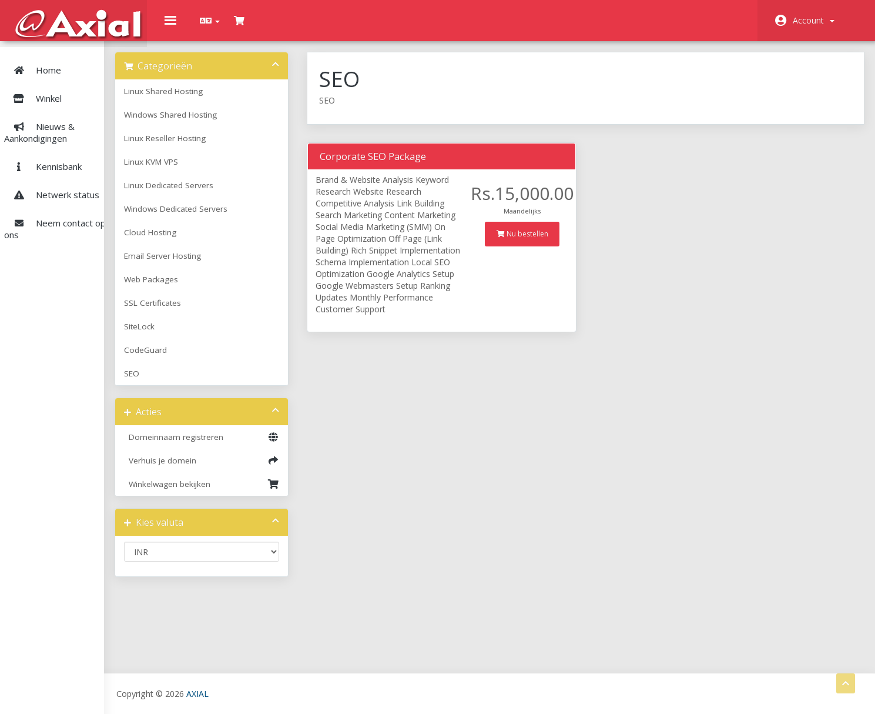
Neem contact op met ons (66, 220)
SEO (181, 380)
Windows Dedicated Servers (225, 216)
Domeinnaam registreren (244, 444)
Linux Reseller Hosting (215, 145)
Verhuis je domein (244, 468)
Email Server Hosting (212, 263)
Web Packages (201, 286)
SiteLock (189, 333)
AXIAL (247, 693)
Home (34, 61)
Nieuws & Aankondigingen (41, 123)
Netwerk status (53, 186)
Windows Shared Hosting (220, 121)
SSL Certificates (202, 310)
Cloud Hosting (200, 239)
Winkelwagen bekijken (244, 491)
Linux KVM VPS (201, 169)
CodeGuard (195, 357)
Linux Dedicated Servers (218, 192)
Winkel (70, 89)
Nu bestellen (540, 240)
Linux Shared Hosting (213, 98)
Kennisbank (44, 158)
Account (813, 20)
